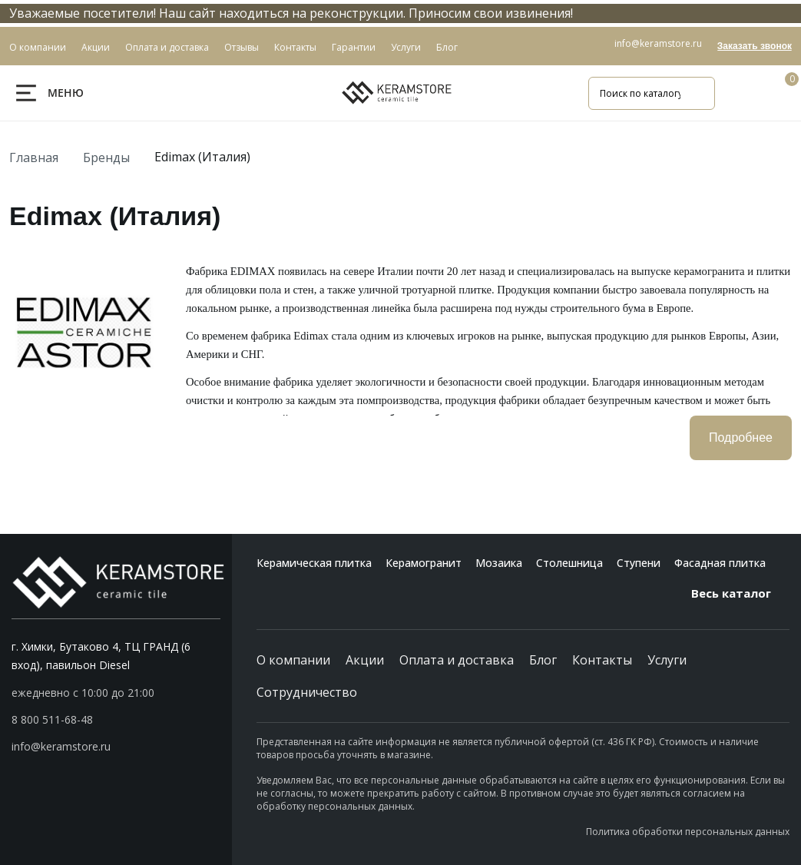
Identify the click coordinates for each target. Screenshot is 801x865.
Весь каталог (740, 593)
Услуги (667, 659)
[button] (116, 720)
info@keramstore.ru (658, 43)
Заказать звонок (754, 46)
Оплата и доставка (456, 659)
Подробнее (741, 437)
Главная (33, 157)
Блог (543, 659)
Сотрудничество (307, 692)
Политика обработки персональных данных (687, 831)
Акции (365, 659)
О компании (293, 659)
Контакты (602, 659)
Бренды (106, 157)
